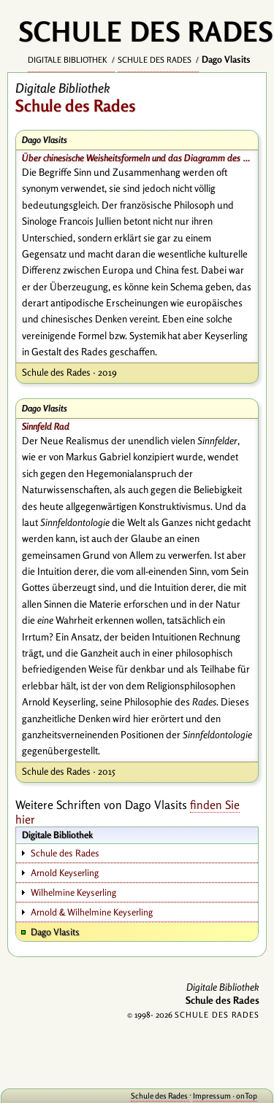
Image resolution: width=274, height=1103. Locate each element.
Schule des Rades (156, 60)
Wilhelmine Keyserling (73, 892)
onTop (246, 1096)
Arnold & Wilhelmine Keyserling (92, 912)
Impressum (212, 1096)
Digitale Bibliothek (69, 60)
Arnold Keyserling (65, 872)
